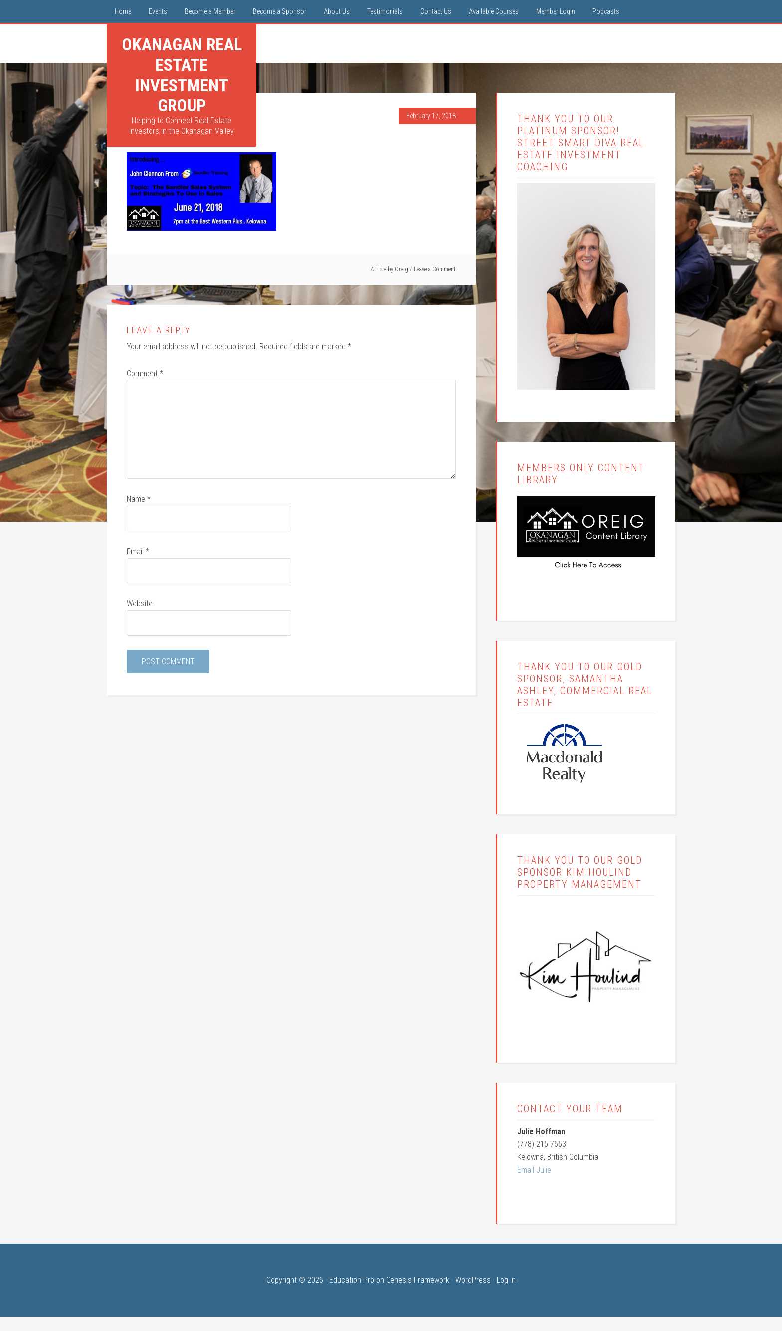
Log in (506, 1280)
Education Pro (351, 1280)
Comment (145, 373)
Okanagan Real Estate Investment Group (182, 74)
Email (138, 551)
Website (140, 603)
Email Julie (534, 1170)
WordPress (473, 1280)
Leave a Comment (435, 269)
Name (139, 499)
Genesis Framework (417, 1280)
